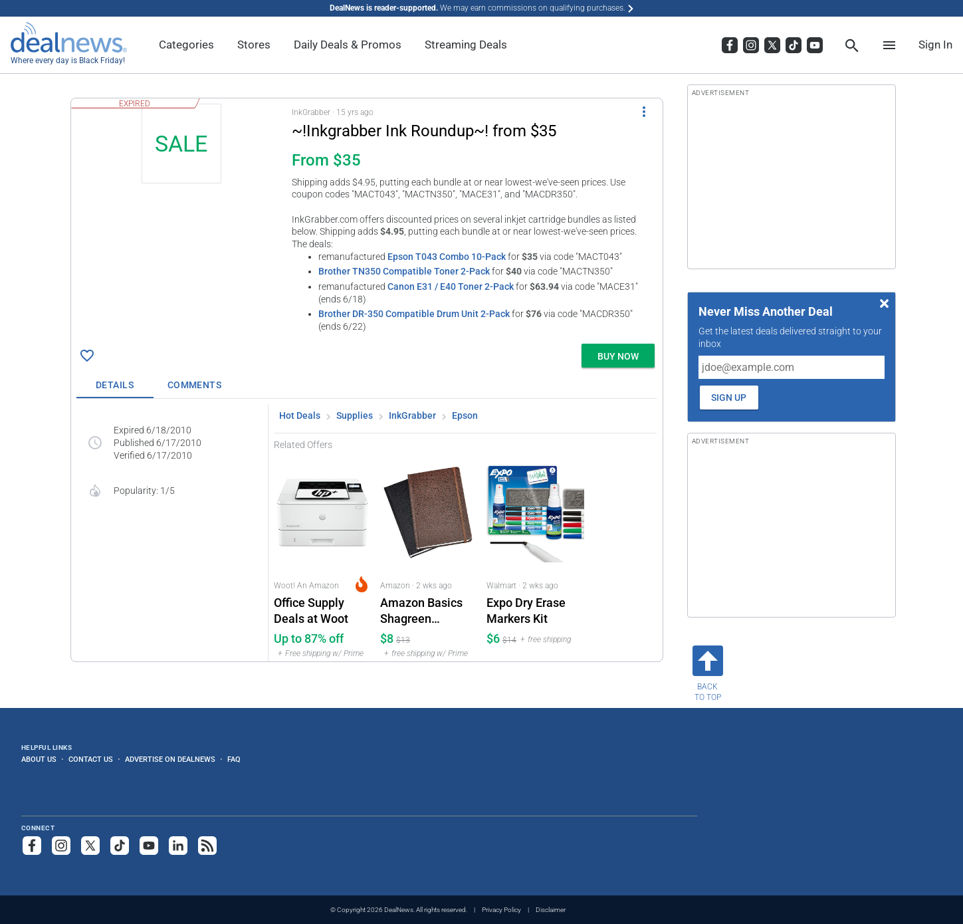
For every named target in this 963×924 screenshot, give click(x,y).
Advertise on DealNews (170, 759)
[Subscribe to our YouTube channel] (149, 845)
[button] (367, 218)
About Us (38, 759)
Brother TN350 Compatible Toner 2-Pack (404, 271)
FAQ (234, 759)
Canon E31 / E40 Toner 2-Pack (450, 286)
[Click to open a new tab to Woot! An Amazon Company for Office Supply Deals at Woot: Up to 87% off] (321, 556)
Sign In (935, 44)
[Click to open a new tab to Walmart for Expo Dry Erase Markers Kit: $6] (534, 556)
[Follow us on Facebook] (32, 845)
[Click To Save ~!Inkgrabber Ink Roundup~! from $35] (87, 356)
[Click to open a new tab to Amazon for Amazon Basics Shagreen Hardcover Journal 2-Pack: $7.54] (428, 556)
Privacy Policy (501, 909)
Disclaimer (551, 909)
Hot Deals (299, 415)
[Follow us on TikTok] (119, 845)
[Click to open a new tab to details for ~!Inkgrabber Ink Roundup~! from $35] (181, 203)
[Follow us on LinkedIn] (178, 845)
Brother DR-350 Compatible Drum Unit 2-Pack (414, 313)
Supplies (354, 415)
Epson (465, 415)
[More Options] (644, 112)
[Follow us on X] (90, 845)
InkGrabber (412, 415)
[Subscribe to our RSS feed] (207, 845)
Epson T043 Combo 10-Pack (446, 256)
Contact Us (90, 759)
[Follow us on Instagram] (61, 845)
